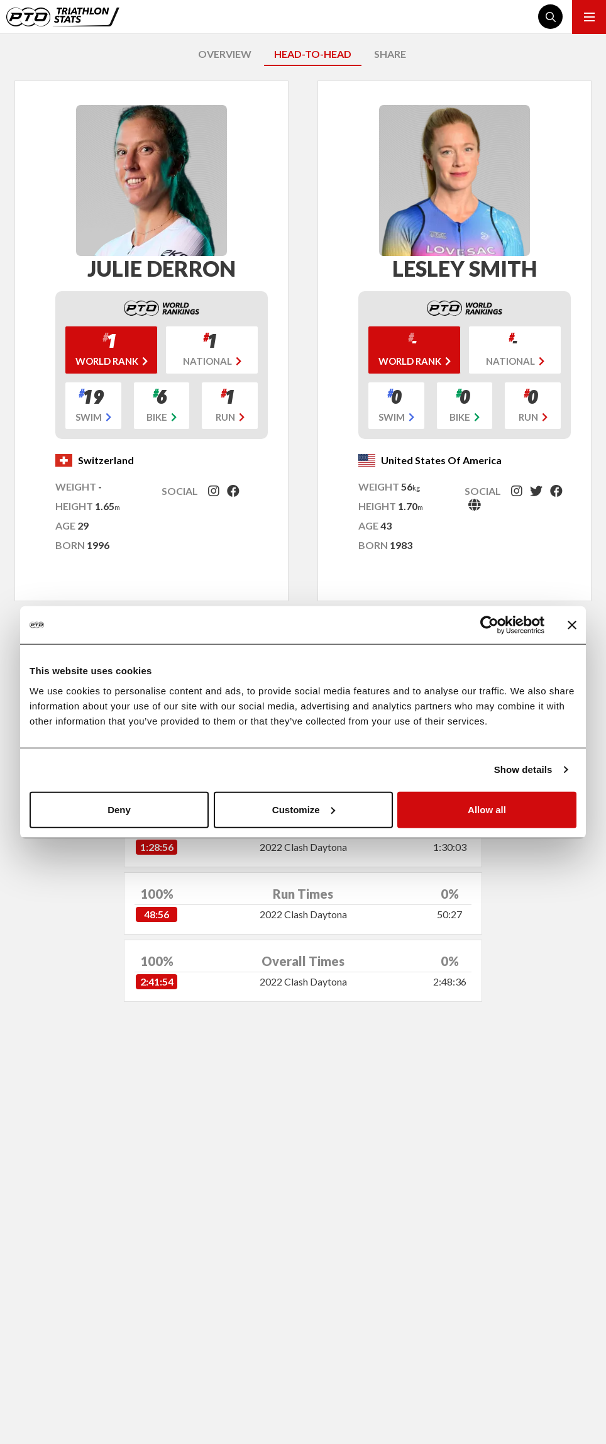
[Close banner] (572, 625)
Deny (119, 809)
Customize (303, 809)
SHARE (390, 54)
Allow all (487, 809)
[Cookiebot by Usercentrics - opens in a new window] (489, 625)
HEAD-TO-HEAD (312, 54)
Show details (523, 769)
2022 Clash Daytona (303, 847)
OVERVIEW (224, 54)
